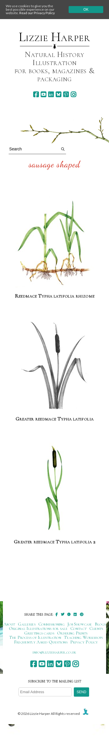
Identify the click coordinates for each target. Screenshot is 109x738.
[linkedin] (51, 94)
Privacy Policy (84, 642)
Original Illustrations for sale (38, 628)
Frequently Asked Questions (40, 642)
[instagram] (73, 94)
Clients (96, 628)
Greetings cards (39, 633)
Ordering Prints (72, 633)
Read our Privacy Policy (37, 13)
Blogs (100, 624)
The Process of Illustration (35, 637)
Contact (78, 628)
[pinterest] (66, 94)
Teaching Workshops (83, 637)
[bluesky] (58, 94)
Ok (85, 10)
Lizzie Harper (54, 37)
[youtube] (43, 94)
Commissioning (51, 624)
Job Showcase (79, 624)
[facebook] (36, 94)
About (9, 624)
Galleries (26, 624)
